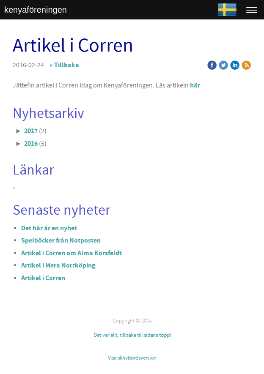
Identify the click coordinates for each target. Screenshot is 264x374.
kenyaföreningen (35, 9)
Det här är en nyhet (49, 228)
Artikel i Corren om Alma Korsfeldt (71, 253)
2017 (31, 131)
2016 (31, 143)
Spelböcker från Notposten (61, 240)
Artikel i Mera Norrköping (58, 265)
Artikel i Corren (43, 278)
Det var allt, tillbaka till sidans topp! (132, 335)
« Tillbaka (64, 65)
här (195, 85)
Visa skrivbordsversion (132, 358)
